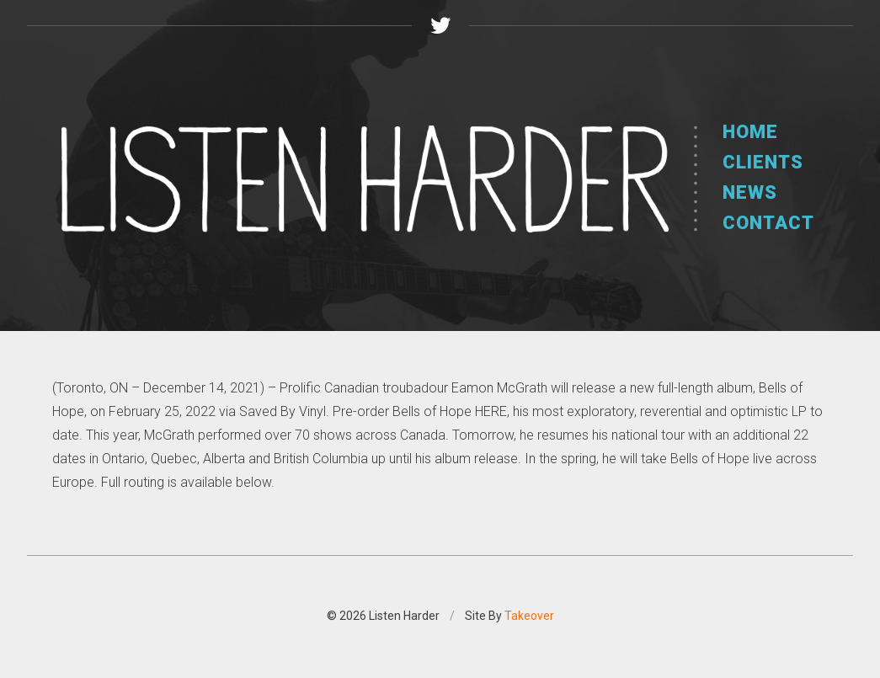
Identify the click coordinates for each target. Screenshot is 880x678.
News (750, 192)
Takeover (529, 615)
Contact (768, 222)
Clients (763, 162)
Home (750, 131)
